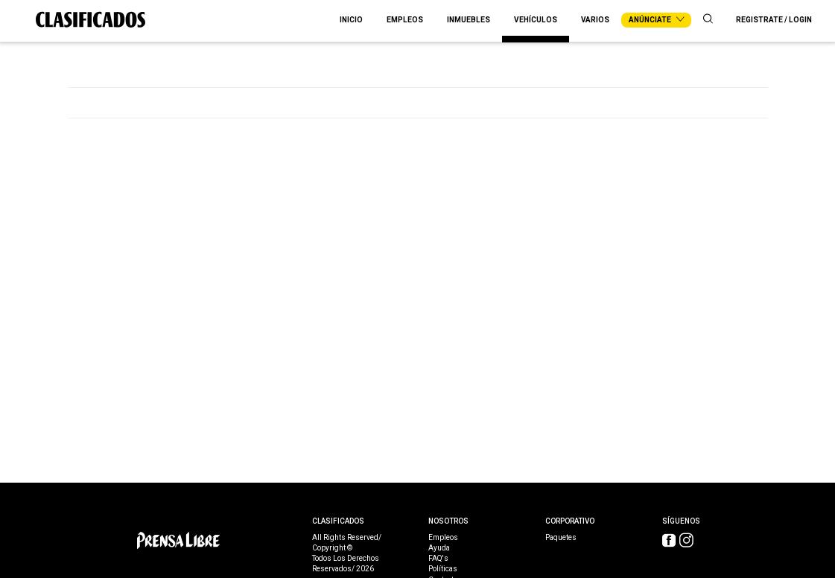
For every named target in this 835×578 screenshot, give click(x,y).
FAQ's (438, 558)
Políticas (442, 569)
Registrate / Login (774, 20)
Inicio (351, 20)
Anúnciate (656, 20)
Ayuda (439, 548)
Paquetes (561, 538)
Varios (595, 20)
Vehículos (535, 20)
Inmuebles (468, 20)
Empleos (405, 20)
